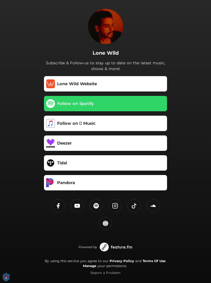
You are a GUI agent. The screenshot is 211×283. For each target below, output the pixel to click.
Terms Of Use (154, 261)
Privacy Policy (122, 261)
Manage (89, 266)
